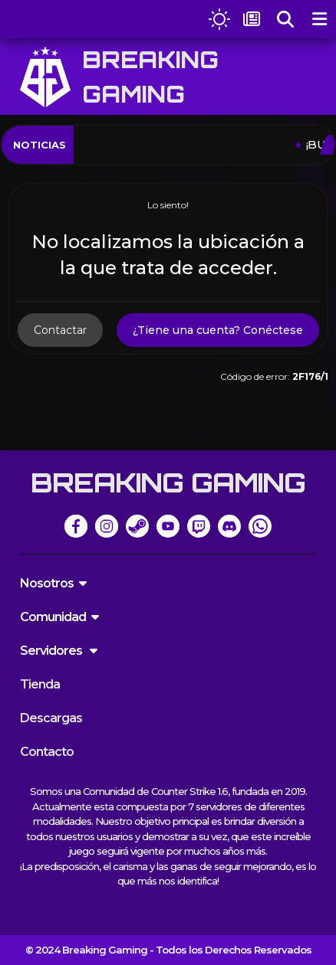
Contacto (47, 751)
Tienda (40, 684)
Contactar (60, 330)
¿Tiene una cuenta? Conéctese (218, 330)
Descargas (51, 718)
